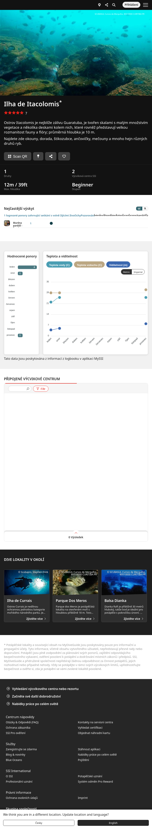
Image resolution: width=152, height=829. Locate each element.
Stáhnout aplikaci (89, 749)
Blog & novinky (15, 754)
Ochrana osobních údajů (22, 798)
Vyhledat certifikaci (90, 727)
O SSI (9, 776)
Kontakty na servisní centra (95, 722)
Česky (38, 823)
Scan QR (17, 156)
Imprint (83, 798)
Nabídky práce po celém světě (32, 704)
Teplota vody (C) (59, 264)
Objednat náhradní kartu (94, 733)
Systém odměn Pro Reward (95, 781)
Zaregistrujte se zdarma (21, 749)
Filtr (40, 389)
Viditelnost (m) (118, 264)
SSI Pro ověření (16, 733)
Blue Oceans (14, 760)
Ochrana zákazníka (18, 727)
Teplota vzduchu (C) (89, 264)
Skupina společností (21, 809)
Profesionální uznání (19, 781)
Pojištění (83, 760)
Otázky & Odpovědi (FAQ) (22, 722)
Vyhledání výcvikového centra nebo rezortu (43, 689)
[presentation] (18, 389)
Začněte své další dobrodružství (34, 696)
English (113, 823)
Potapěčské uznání (90, 776)
